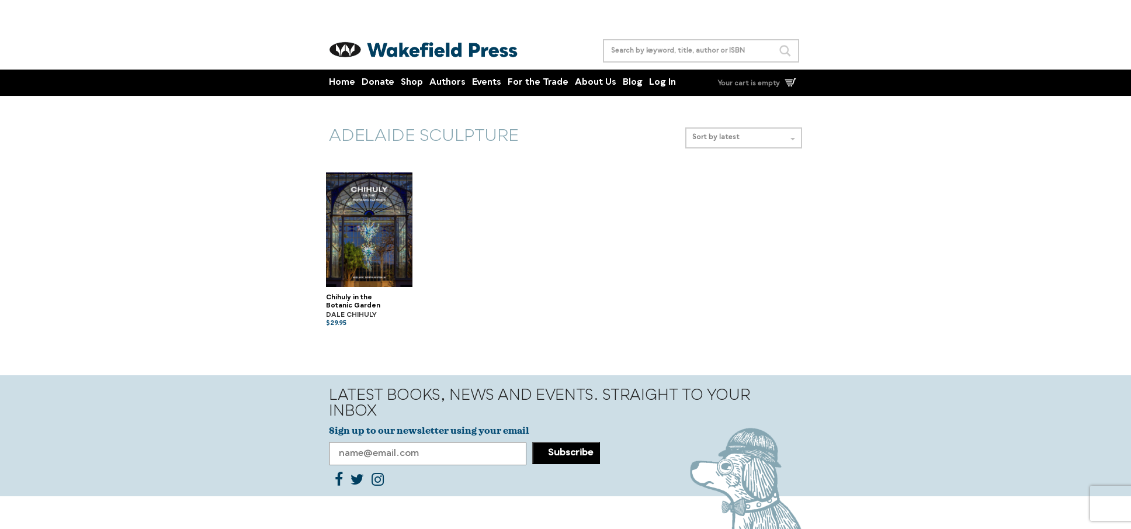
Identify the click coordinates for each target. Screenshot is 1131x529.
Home (342, 82)
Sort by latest (743, 137)
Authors (447, 82)
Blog (633, 82)
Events (486, 82)
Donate (378, 82)
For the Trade (538, 82)
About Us (595, 82)
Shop (412, 82)
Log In (662, 82)
